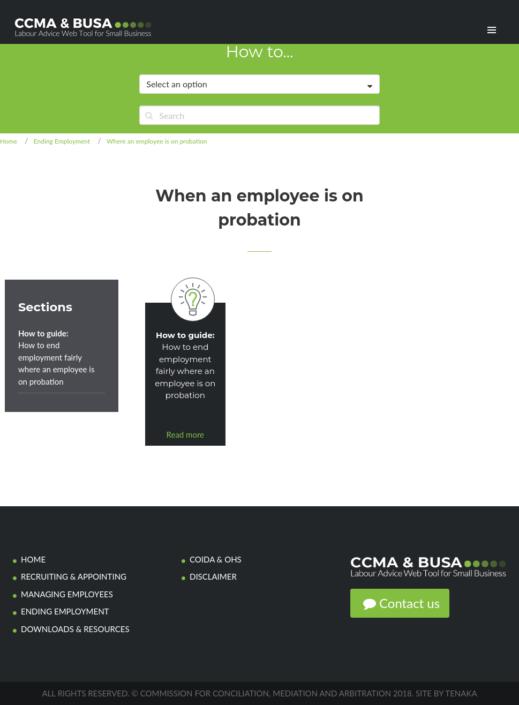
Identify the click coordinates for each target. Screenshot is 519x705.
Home (8, 141)
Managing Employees (67, 594)
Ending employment (65, 611)
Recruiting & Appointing (73, 576)
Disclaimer (213, 576)
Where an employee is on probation (157, 141)
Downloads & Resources (75, 629)
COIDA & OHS (216, 559)
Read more (185, 434)
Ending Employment (62, 141)
